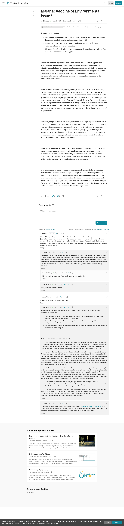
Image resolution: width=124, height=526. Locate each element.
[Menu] (3, 3)
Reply (42, 248)
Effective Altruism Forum (19, 3)
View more (30, 492)
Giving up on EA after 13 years (40, 454)
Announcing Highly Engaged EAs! (41, 470)
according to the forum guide (91, 406)
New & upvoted (51, 229)
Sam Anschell (33, 472)
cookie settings (20, 523)
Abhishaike (32, 440)
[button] (54, 196)
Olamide (46, 21)
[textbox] (73, 215)
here (56, 523)
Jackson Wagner (34, 456)
